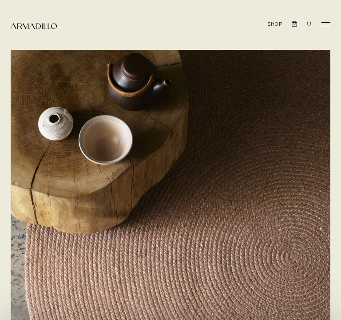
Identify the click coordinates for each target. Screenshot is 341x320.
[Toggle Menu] (325, 24)
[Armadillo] (34, 26)
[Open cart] (294, 24)
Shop (275, 24)
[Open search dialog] (309, 24)
